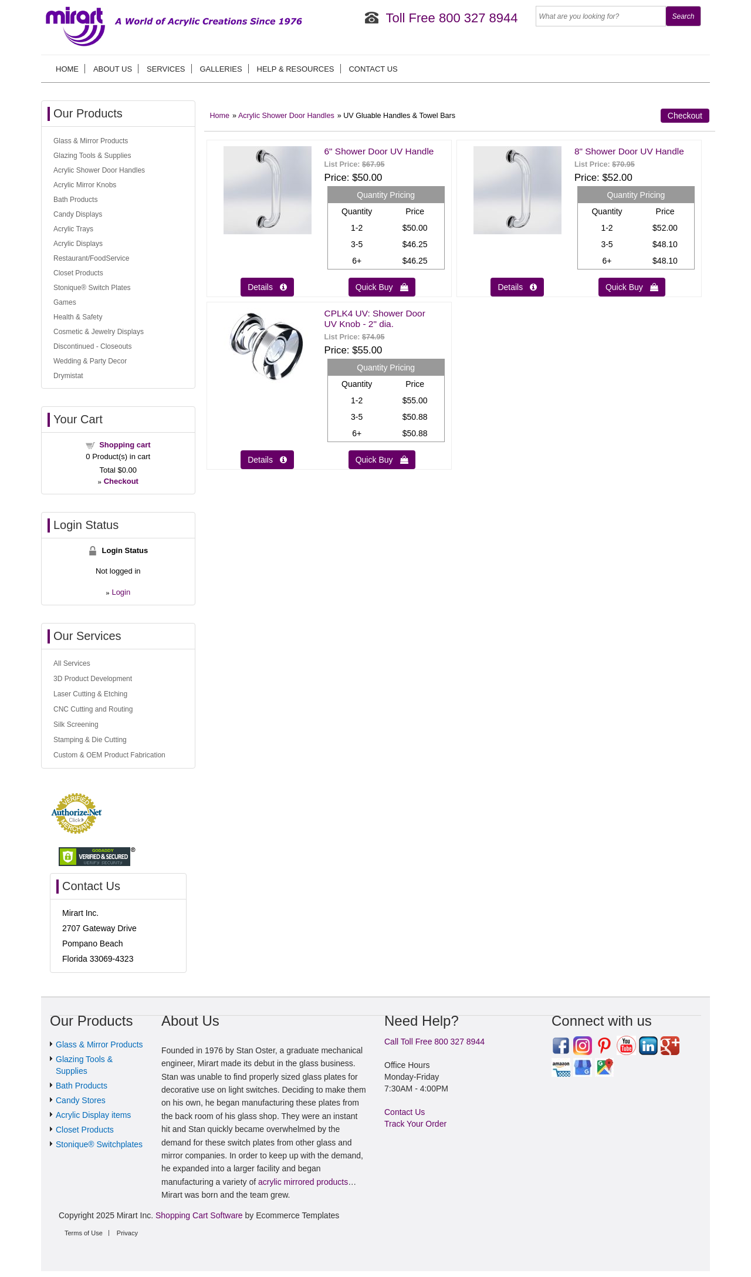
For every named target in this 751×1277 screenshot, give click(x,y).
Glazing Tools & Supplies (92, 155)
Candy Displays (77, 214)
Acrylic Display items (93, 1115)
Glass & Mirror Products (90, 141)
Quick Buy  (382, 287)
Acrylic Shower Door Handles (286, 116)
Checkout (685, 116)
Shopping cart (124, 444)
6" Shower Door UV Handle (379, 151)
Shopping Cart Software (199, 1215)
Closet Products (78, 273)
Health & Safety (77, 317)
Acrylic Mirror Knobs (84, 185)
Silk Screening (76, 724)
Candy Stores (81, 1100)
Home (67, 69)
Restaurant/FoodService (91, 258)
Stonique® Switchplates (99, 1144)
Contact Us (373, 69)
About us (112, 69)
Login (120, 592)
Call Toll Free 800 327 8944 (434, 1041)
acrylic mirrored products (303, 1182)
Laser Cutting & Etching (90, 694)
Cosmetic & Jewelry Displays (98, 332)
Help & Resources (295, 69)
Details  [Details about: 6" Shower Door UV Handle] (267, 287)
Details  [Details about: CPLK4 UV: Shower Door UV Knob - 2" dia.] (267, 460)
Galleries (220, 69)
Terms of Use (84, 1232)
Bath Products (75, 200)
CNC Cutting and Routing (93, 709)
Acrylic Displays (78, 244)
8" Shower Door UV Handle (629, 151)
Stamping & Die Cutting (90, 740)
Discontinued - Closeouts (92, 346)
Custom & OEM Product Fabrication (109, 755)
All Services (71, 663)
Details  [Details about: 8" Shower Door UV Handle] (517, 287)
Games (64, 302)
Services (166, 69)
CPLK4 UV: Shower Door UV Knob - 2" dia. (374, 318)
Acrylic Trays (73, 229)
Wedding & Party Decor (90, 361)
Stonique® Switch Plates (92, 288)
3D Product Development (92, 679)
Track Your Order (415, 1123)
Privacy (127, 1232)
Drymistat (68, 376)
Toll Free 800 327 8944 (451, 18)
